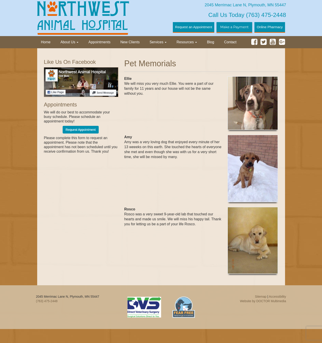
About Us (69, 42)
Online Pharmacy (270, 27)
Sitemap (260, 296)
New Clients (129, 42)
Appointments (99, 42)
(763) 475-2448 (247, 15)
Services (158, 42)
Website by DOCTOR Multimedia (263, 301)
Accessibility (277, 296)
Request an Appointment (193, 27)
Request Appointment (81, 129)
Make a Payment (234, 27)
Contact (230, 42)
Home (46, 42)
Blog (210, 42)
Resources (186, 42)
